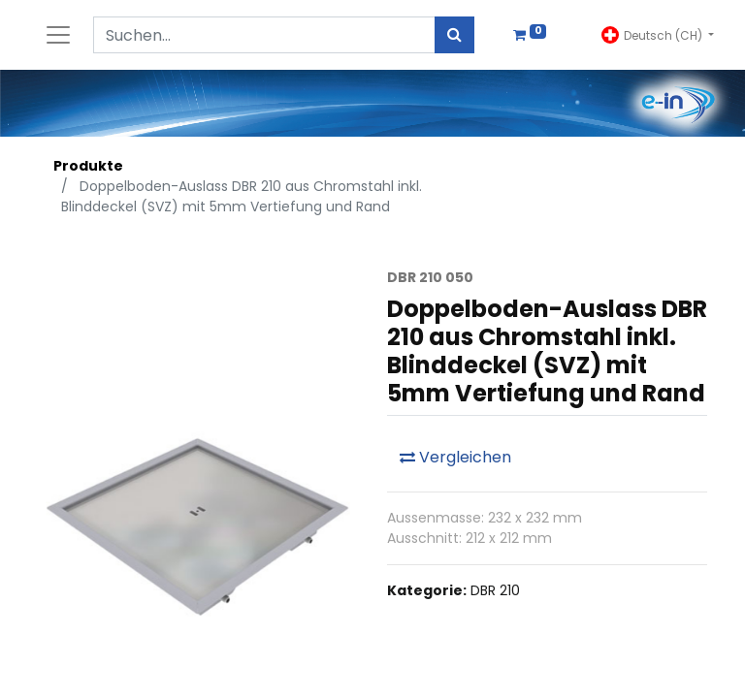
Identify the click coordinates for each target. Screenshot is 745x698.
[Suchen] (454, 34)
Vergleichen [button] (455, 457)
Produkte (88, 165)
